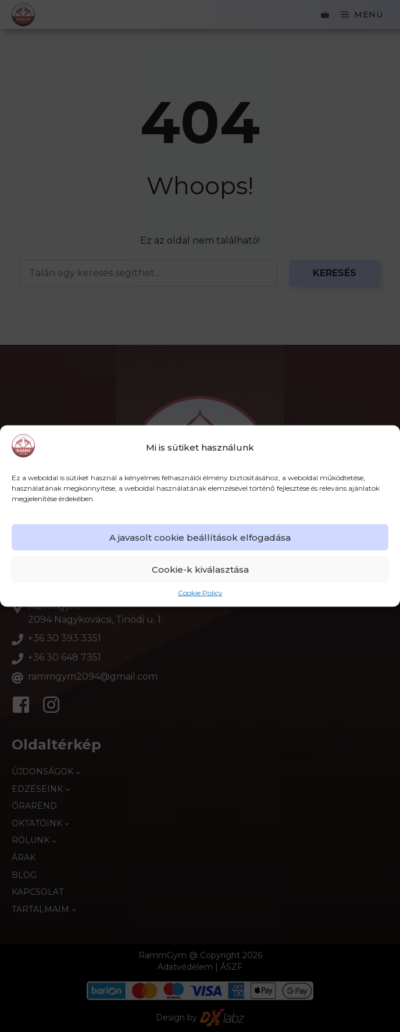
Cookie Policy (200, 592)
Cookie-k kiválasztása (200, 569)
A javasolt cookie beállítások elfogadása (200, 537)
